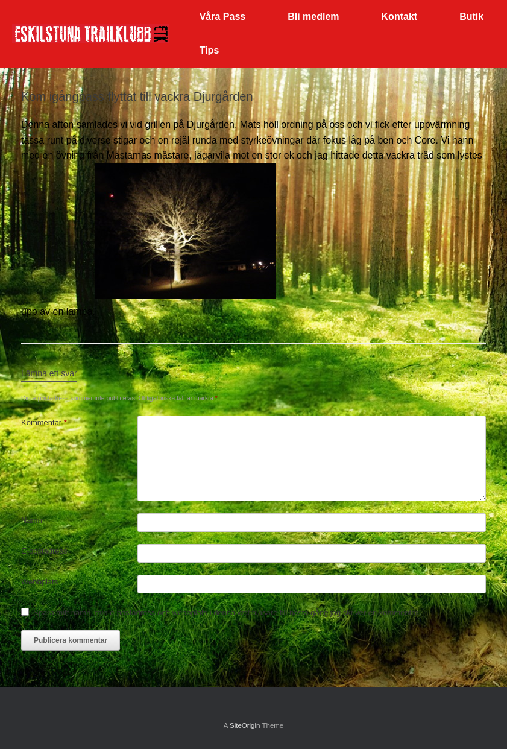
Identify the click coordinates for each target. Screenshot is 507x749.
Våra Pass (223, 16)
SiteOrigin (245, 725)
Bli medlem (313, 16)
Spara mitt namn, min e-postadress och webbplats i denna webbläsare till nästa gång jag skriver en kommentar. (226, 612)
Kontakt (400, 16)
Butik (471, 16)
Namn (31, 520)
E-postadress (44, 550)
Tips (209, 50)
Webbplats (39, 581)
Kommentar (44, 422)
